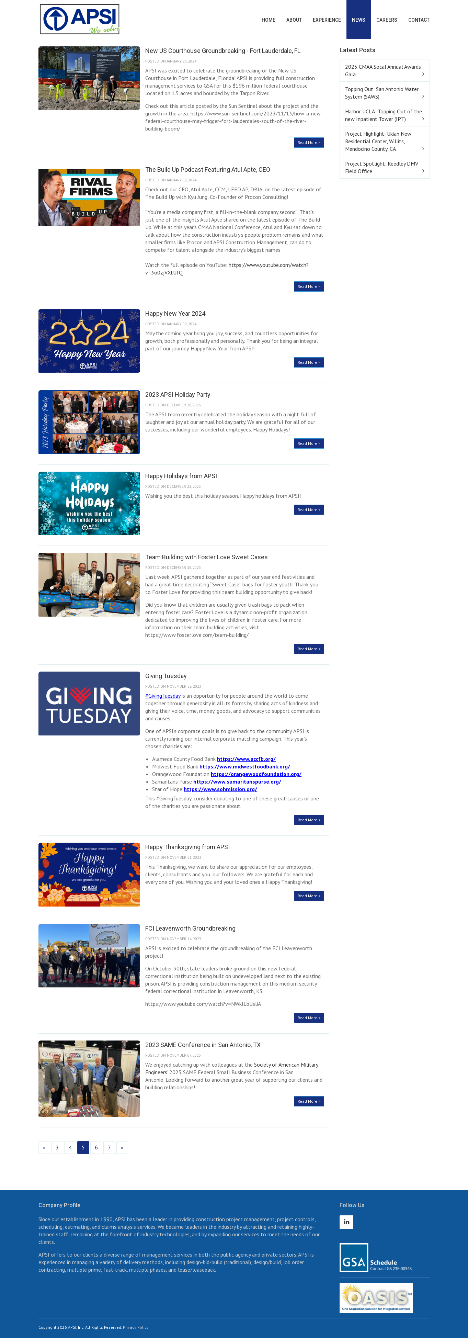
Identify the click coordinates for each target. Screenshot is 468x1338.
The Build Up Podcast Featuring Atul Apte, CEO (207, 169)
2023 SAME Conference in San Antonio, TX (203, 1044)
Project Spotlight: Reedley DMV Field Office (381, 167)
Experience (327, 20)
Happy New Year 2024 (175, 313)
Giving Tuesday (166, 675)
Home (268, 20)
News (358, 20)
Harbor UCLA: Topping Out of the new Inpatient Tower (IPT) (383, 115)
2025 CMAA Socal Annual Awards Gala (383, 70)
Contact (419, 20)
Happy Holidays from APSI (181, 476)
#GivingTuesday (162, 695)
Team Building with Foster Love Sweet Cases (206, 557)
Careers (386, 20)
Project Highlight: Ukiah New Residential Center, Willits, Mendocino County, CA (378, 141)
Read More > (309, 142)
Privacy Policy (136, 1327)
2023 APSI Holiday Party (177, 394)
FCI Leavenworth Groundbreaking (190, 928)
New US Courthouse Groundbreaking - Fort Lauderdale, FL (222, 50)
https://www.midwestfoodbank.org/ (244, 766)
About (294, 20)
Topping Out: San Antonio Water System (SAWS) (382, 93)
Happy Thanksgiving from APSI (187, 847)
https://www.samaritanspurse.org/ (237, 781)
